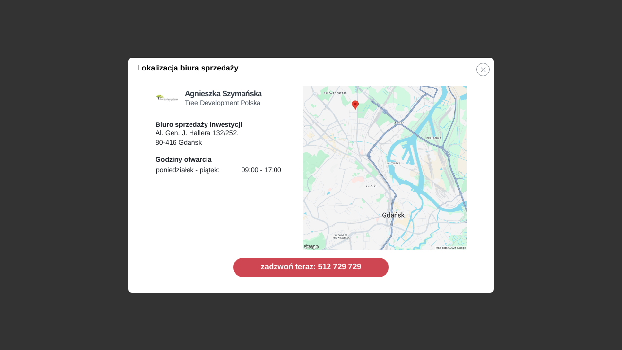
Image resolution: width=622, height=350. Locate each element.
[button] (483, 69)
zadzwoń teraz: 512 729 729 (311, 267)
